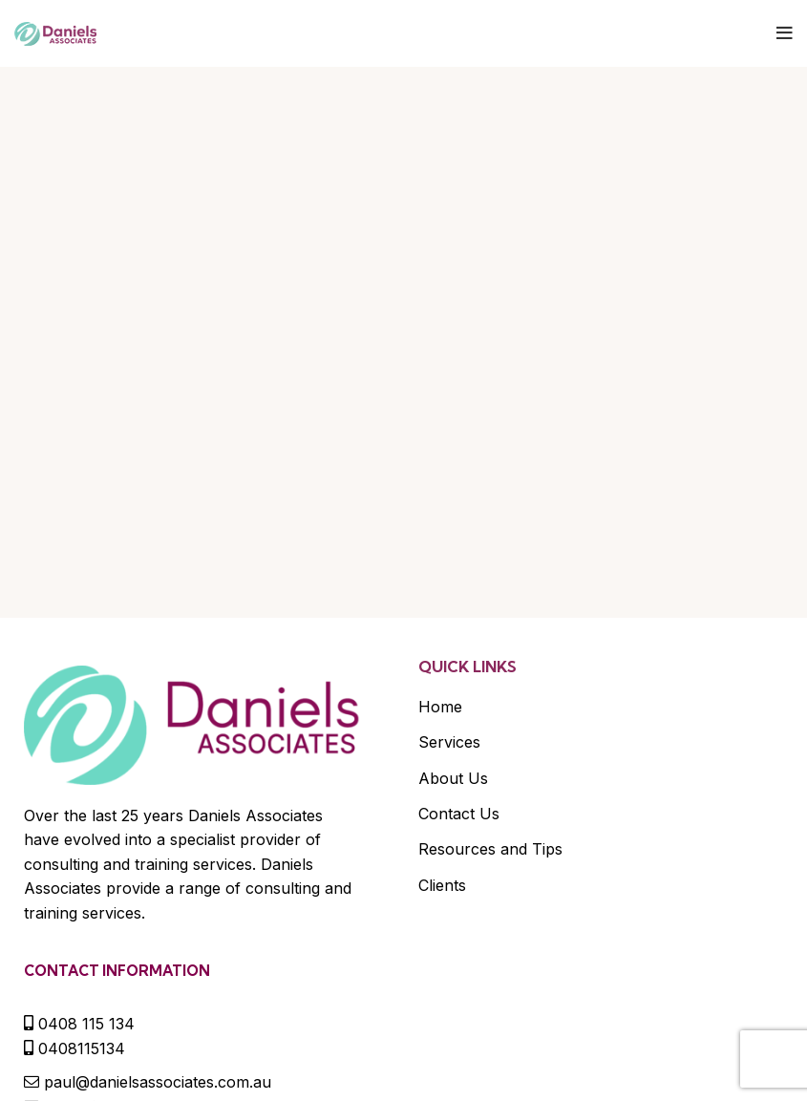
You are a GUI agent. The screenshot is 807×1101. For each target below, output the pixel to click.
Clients (442, 885)
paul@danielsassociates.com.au (157, 1081)
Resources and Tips (490, 848)
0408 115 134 (86, 1023)
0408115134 (81, 1048)
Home (440, 706)
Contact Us (458, 813)
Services (449, 742)
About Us (453, 778)
